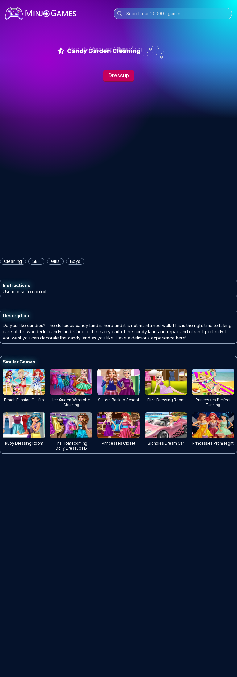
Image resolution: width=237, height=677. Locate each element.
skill (36, 261)
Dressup (118, 75)
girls (55, 261)
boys (75, 261)
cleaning (13, 261)
